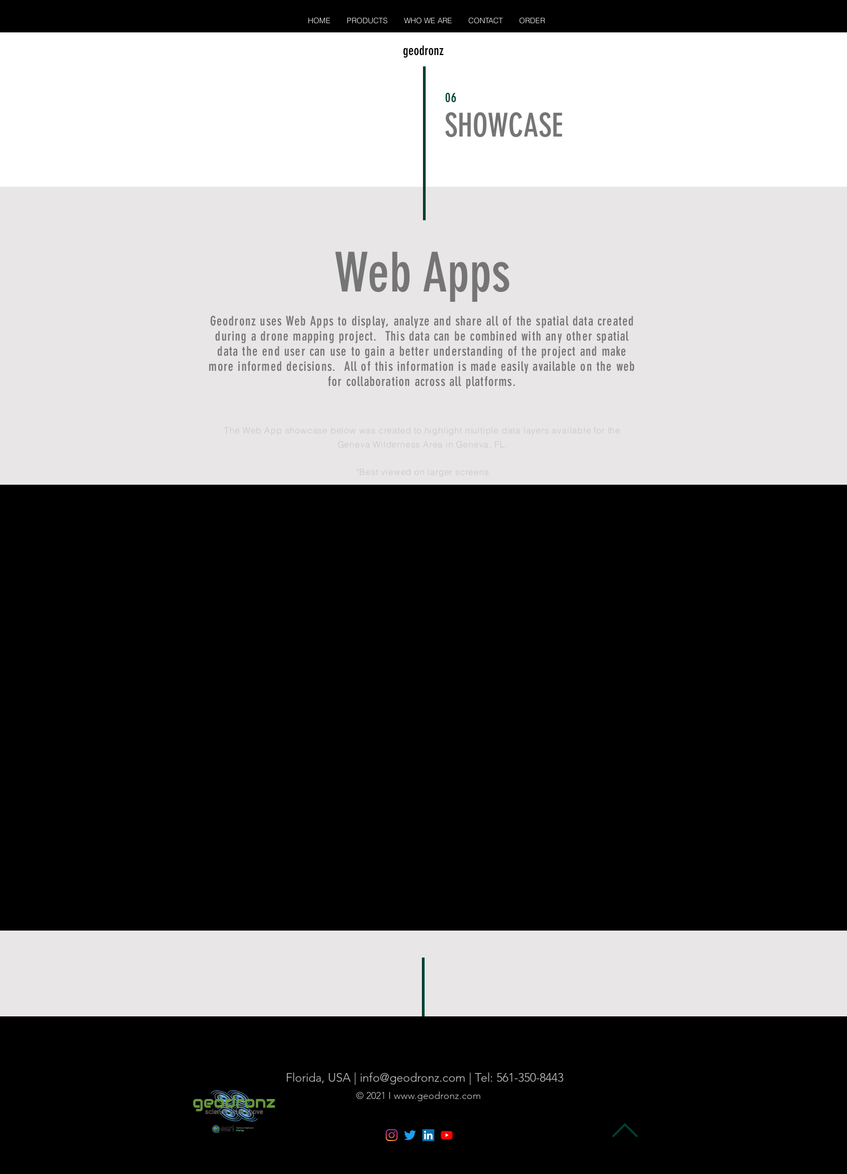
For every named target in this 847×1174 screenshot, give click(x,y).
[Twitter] (410, 1135)
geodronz (423, 50)
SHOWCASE (504, 125)
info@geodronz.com (413, 1077)
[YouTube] (447, 1135)
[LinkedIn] (428, 1135)
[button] (367, 21)
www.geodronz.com (437, 1096)
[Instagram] (392, 1135)
